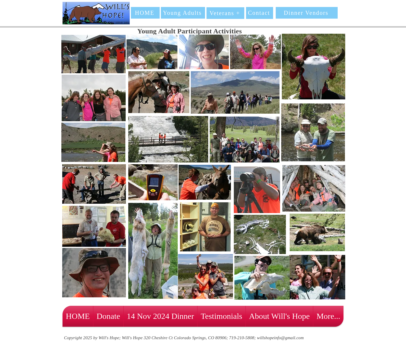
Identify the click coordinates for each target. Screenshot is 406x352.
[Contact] (259, 13)
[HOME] (145, 13)
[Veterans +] (225, 13)
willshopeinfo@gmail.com (280, 337)
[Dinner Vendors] (307, 13)
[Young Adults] (183, 13)
